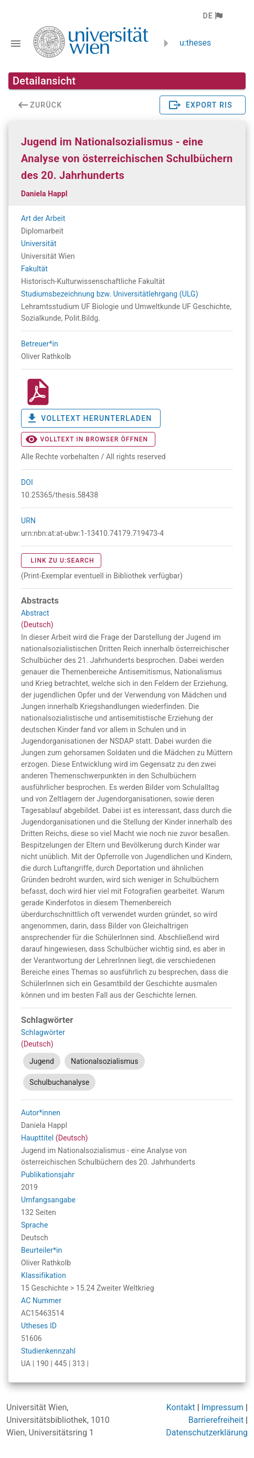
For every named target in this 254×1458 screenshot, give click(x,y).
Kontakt (180, 1407)
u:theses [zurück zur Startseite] (195, 43)
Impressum (223, 1407)
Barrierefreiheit (216, 1420)
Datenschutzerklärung (207, 1433)
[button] (212, 15)
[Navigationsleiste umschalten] (15, 43)
